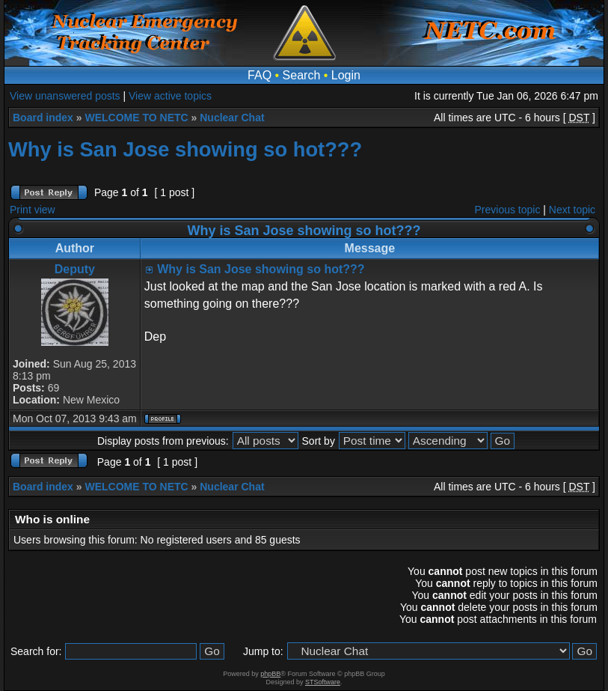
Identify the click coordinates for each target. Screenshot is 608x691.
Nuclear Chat (232, 118)
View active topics (170, 96)
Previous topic (508, 210)
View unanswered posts (65, 96)
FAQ (259, 75)
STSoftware (322, 682)
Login (345, 75)
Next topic (572, 210)
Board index (43, 118)
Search (302, 75)
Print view (32, 210)
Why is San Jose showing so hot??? (185, 149)
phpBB (270, 674)
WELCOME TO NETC (136, 118)
